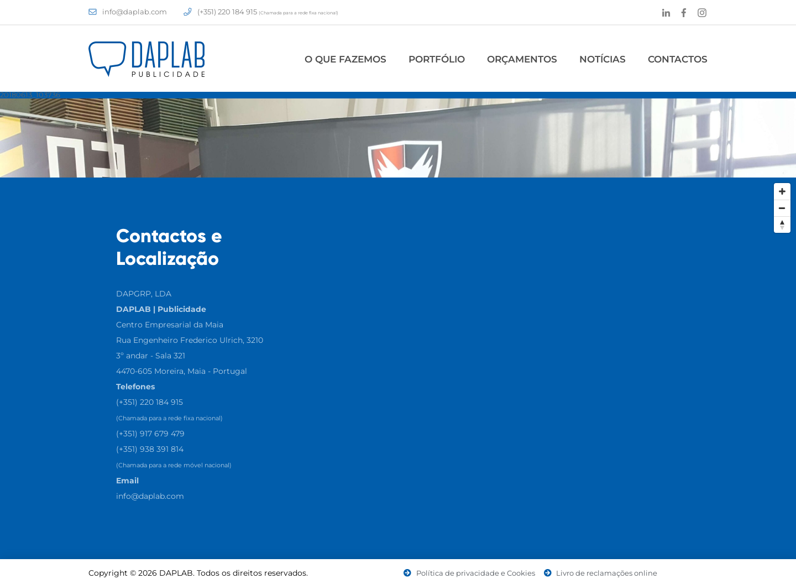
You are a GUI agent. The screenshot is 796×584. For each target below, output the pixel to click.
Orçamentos (522, 59)
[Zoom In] (782, 191)
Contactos (678, 59)
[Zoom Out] (782, 208)
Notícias (602, 59)
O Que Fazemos (345, 59)
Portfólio (437, 59)
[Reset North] (782, 224)
